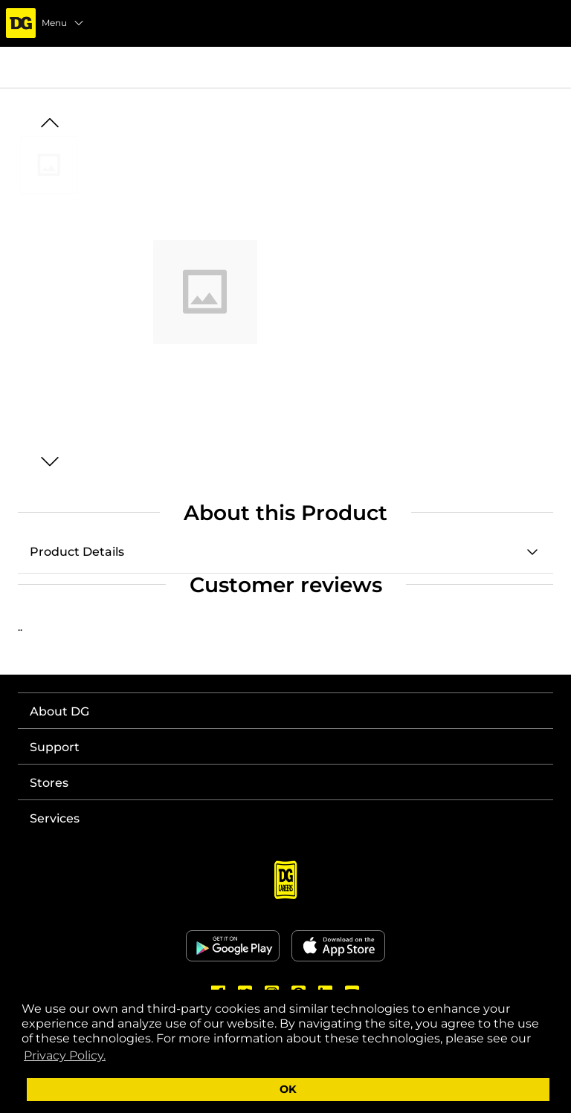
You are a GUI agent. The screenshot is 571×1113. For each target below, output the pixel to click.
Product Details (77, 552)
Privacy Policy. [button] (65, 1055)
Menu (63, 23)
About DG (59, 711)
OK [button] (288, 1089)
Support (55, 747)
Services (55, 818)
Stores (49, 783)
